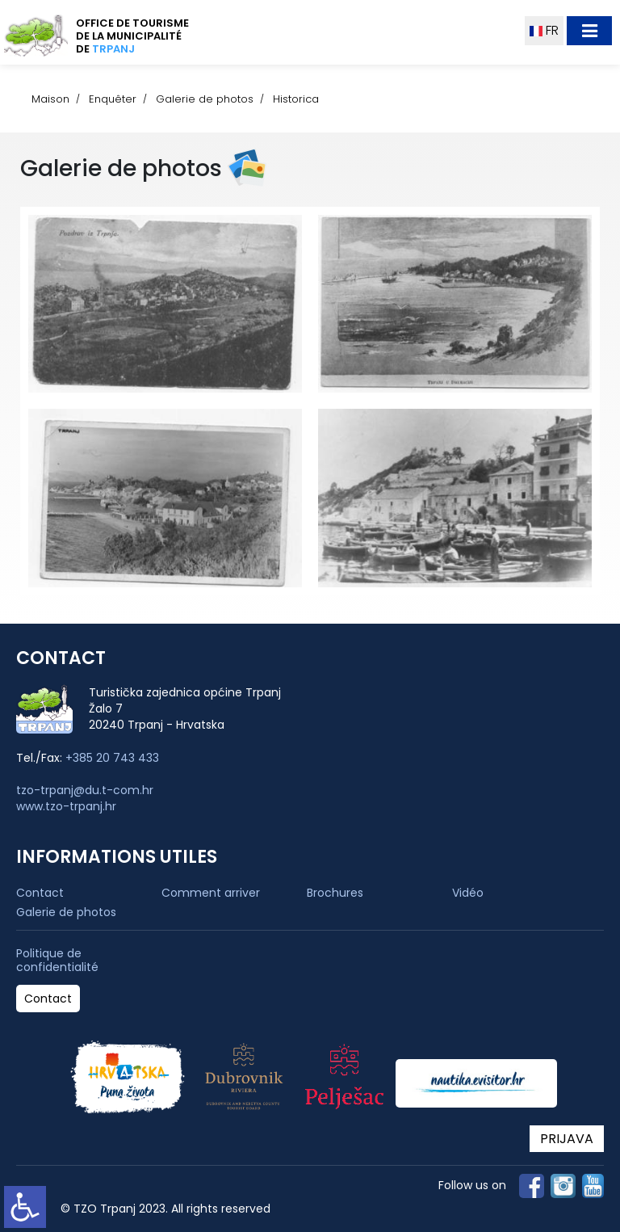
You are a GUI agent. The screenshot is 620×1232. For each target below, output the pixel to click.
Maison (50, 99)
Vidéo (468, 893)
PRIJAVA (567, 1138)
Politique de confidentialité (57, 960)
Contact (40, 893)
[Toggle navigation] (589, 30)
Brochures (335, 893)
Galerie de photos (204, 99)
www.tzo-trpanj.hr (66, 806)
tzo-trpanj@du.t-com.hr (84, 790)
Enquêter (112, 99)
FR (544, 30)
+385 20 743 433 (112, 758)
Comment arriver (210, 893)
